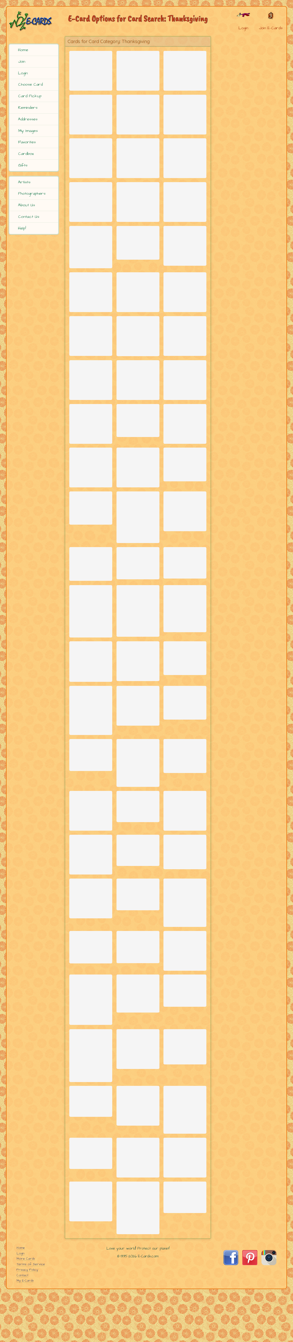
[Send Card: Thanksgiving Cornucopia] (138, 260)
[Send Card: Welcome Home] (90, 1039)
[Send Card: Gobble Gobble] (90, 722)
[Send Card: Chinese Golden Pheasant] (90, 776)
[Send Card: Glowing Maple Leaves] (138, 931)
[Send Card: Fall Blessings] (90, 70)
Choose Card (30, 84)
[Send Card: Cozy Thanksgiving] (138, 118)
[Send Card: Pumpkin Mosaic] (184, 409)
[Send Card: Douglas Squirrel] (184, 1273)
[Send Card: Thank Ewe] (138, 215)
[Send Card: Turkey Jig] (90, 167)
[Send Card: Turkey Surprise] (184, 826)
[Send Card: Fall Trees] (184, 1317)
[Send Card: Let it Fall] (184, 1220)
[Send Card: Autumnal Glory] (138, 834)
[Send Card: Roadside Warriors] (184, 1149)
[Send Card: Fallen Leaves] (138, 883)
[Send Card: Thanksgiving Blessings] (184, 361)
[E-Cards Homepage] (34, 21)
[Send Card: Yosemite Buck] (90, 887)
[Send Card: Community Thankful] (138, 312)
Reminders (27, 107)
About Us (26, 205)
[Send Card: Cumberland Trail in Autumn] (184, 767)
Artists (24, 182)
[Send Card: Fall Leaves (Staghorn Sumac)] (138, 359)
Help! (22, 228)
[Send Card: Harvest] (90, 1269)
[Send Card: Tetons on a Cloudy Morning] (138, 721)
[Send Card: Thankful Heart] (90, 409)
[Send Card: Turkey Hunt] (138, 612)
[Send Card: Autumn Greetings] (90, 506)
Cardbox (26, 153)
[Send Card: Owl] (90, 1159)
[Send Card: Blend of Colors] (184, 502)
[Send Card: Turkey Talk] (90, 984)
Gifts (22, 165)
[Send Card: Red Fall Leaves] (138, 561)
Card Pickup (29, 96)
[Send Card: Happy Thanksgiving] (138, 409)
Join (21, 61)
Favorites (27, 142)
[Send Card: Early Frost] (138, 980)
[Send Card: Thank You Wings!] (90, 936)
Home (23, 50)
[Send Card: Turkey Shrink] (90, 551)
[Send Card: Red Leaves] (184, 612)
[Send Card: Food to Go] (90, 1322)
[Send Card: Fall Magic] (90, 361)
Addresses (27, 119)
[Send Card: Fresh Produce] (184, 718)
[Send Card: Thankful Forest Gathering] (138, 70)
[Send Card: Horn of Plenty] (138, 454)
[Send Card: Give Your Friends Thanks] (138, 771)
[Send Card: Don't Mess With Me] (184, 989)
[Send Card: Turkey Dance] (184, 458)
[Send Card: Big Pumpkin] (184, 554)
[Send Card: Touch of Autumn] (184, 312)
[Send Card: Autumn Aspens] (90, 666)
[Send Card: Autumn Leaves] (184, 663)
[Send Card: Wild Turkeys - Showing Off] (184, 933)
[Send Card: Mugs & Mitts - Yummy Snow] (90, 312)
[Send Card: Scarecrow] (184, 887)
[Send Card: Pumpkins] (138, 1216)
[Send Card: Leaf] (184, 1087)
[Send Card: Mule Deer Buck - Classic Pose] (138, 1089)
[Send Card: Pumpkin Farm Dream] (184, 1043)
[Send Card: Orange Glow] (138, 665)
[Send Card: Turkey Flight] (184, 118)
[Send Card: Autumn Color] (90, 458)
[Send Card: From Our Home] (184, 264)
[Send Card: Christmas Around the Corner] (90, 264)
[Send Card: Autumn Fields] (138, 506)
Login (23, 73)
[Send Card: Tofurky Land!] (184, 167)
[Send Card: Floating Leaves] (90, 613)
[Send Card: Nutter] (90, 118)
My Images (28, 130)
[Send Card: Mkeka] (90, 1211)
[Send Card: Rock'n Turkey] (184, 70)
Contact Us (28, 216)
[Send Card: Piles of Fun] (184, 215)
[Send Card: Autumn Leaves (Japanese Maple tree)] (90, 1096)
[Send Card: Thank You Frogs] (90, 215)
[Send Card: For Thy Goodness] (138, 167)
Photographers (31, 193)
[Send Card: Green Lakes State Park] (138, 1038)
